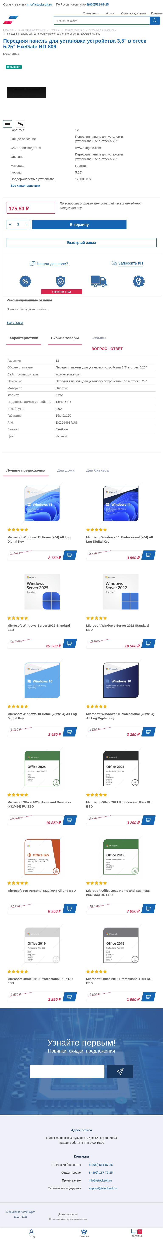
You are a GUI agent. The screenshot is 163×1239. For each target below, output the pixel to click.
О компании (91, 13)
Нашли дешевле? (52, 264)
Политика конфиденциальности (68, 1219)
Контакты (157, 13)
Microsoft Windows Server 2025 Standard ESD (38, 627)
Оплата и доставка (132, 13)
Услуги (110, 13)
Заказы (84, 1236)
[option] (7, 124)
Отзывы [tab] (98, 338)
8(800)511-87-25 (98, 4)
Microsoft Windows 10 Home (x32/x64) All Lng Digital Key (42, 716)
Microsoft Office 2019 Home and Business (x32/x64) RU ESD (118, 893)
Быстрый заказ (81, 243)
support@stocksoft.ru (103, 1188)
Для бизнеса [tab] (97, 470)
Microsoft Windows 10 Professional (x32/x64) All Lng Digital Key (120, 716)
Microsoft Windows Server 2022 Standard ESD (117, 627)
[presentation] (107, 349)
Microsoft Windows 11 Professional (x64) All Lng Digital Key (119, 539)
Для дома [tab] (65, 470)
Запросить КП (130, 263)
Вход (31, 1236)
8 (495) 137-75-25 (101, 1172)
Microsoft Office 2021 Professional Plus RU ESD (119, 804)
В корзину (79, 225)
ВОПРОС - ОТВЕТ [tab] (107, 349)
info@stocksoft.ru (39, 4)
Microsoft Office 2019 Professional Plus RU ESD (40, 981)
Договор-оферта (68, 1214)
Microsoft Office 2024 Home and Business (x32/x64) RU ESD (39, 804)
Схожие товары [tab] (65, 338)
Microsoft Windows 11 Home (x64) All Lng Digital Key (39, 539)
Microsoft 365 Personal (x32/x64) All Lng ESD (41, 890)
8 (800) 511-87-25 (101, 1164)
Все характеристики (25, 185)
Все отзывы (15, 322)
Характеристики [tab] (24, 338)
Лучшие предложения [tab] (25, 470)
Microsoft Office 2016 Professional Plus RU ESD (119, 981)
